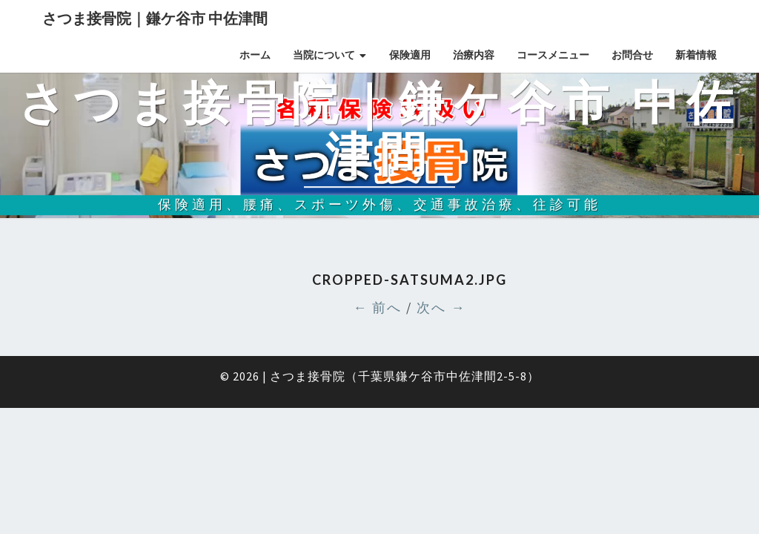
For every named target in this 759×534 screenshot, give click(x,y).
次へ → (441, 307)
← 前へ (377, 307)
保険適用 (410, 55)
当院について (324, 55)
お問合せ (632, 55)
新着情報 (696, 55)
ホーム (255, 55)
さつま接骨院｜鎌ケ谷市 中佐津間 (155, 18)
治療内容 (473, 55)
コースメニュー (553, 55)
